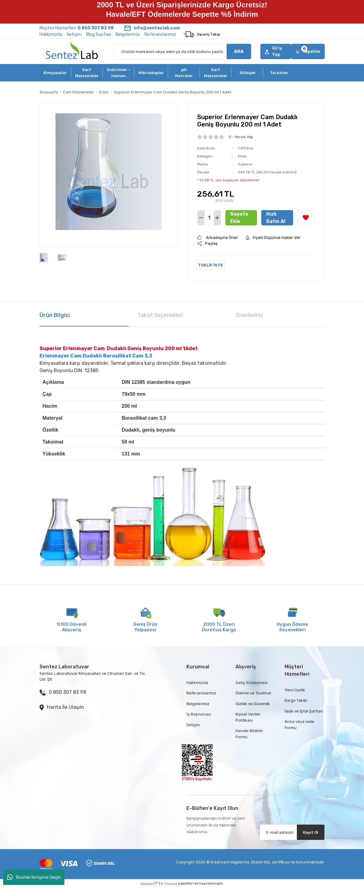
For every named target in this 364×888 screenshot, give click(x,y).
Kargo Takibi (296, 700)
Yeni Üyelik (295, 690)
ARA (239, 51)
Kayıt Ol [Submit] (310, 832)
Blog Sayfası (98, 34)
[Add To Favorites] (305, 217)
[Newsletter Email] (292, 832)
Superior (245, 164)
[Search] (182, 51)
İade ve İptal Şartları (304, 711)
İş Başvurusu (198, 714)
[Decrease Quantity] (201, 217)
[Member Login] (275, 51)
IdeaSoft (149, 883)
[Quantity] (209, 217)
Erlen (242, 156)
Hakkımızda (51, 34)
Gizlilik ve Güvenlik (253, 703)
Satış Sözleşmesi (251, 682)
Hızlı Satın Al (275, 217)
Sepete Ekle (239, 217)
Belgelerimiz (128, 34)
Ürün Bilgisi (55, 315)
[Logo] (72, 51)
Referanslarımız (160, 34)
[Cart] (307, 51)
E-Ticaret (169, 884)
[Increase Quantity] (217, 217)
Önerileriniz (249, 315)
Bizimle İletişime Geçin (34, 877)
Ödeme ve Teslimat (253, 693)
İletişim (74, 34)
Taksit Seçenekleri (160, 315)
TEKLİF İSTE (210, 265)
